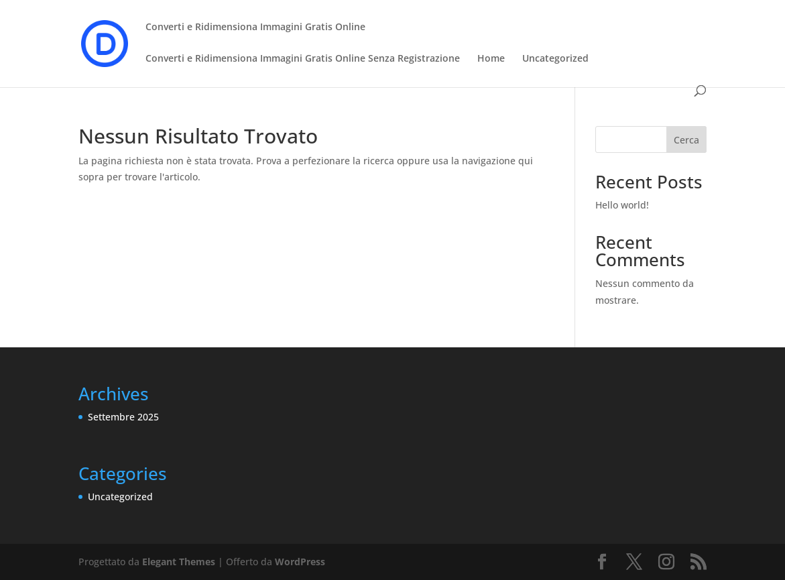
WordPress (300, 561)
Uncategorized (555, 59)
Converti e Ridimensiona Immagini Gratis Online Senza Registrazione (302, 59)
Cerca (686, 139)
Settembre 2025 (123, 416)
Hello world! (622, 204)
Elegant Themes (178, 561)
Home (491, 59)
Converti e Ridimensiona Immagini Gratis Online (255, 27)
